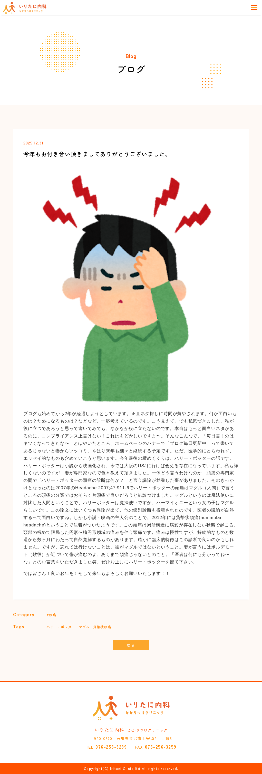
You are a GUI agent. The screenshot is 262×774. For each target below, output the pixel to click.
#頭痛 (51, 614)
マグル (84, 626)
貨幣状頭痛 (102, 626)
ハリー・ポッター (60, 626)
